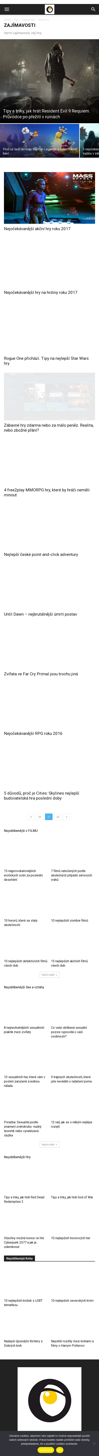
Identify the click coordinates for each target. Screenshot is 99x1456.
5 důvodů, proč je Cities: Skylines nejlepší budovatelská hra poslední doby (41, 783)
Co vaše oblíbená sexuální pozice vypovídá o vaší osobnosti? (69, 1019)
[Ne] (94, 1443)
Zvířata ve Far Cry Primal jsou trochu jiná (41, 661)
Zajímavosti (28, 19)
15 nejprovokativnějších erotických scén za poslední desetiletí (23, 863)
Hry (16, 19)
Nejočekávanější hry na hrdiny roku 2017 (40, 288)
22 (58, 804)
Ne (59, 1450)
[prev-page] (31, 804)
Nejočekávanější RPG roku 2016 (33, 721)
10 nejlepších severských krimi (72, 1288)
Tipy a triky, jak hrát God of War (72, 1184)
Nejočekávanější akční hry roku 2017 (37, 228)
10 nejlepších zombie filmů (69, 908)
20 (39, 804)
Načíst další (49, 962)
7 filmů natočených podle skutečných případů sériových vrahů (71, 863)
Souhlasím (46, 1450)
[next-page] (66, 804)
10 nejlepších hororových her (70, 1225)
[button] (6, 9)
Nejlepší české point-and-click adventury (41, 542)
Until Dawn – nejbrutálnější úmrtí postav (40, 601)
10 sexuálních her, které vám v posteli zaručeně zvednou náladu (24, 1068)
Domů (7, 19)
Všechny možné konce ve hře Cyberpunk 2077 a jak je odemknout (24, 1229)
